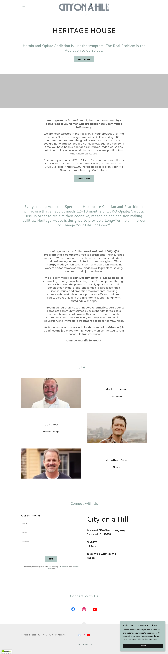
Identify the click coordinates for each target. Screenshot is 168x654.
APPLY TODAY (84, 178)
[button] (23, 7)
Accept (142, 646)
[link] (84, 7)
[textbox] (51, 523)
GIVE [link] (78, 644)
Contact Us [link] (87, 644)
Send (51, 559)
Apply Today (84, 59)
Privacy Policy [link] (64, 567)
